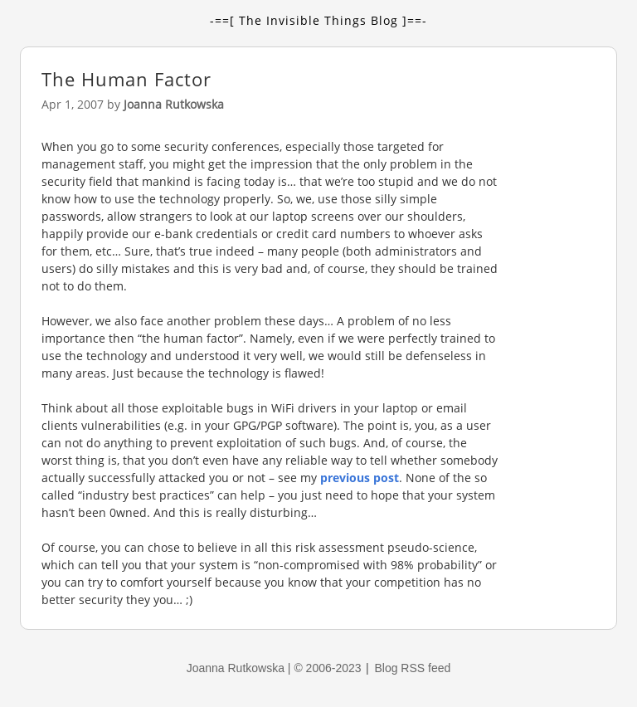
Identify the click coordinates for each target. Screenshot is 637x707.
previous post (359, 477)
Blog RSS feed (412, 668)
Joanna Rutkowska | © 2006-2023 (276, 668)
